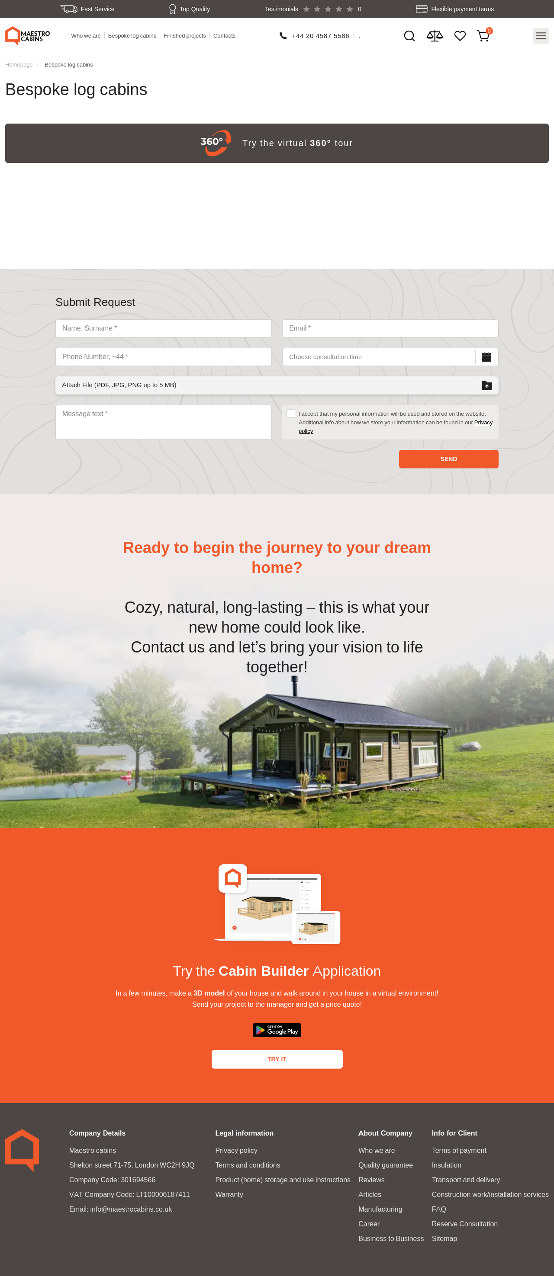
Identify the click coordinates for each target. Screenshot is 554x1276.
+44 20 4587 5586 (321, 35)
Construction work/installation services (490, 1193)
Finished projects (185, 35)
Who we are (86, 35)
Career (369, 1222)
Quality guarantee (385, 1163)
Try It (277, 1057)
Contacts (225, 35)
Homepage (19, 62)
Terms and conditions (247, 1163)
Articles (369, 1193)
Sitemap (444, 1237)
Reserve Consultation (465, 1222)
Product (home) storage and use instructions (283, 1178)
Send (449, 457)
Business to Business (391, 1237)
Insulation (447, 1163)
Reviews (371, 1178)
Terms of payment (459, 1149)
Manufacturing (380, 1207)
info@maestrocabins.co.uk (131, 1207)
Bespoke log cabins (133, 35)
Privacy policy (236, 1149)
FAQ (439, 1207)
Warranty (229, 1193)
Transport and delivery (466, 1178)
